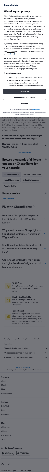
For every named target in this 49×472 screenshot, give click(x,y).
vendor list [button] (11, 54)
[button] (24, 91)
